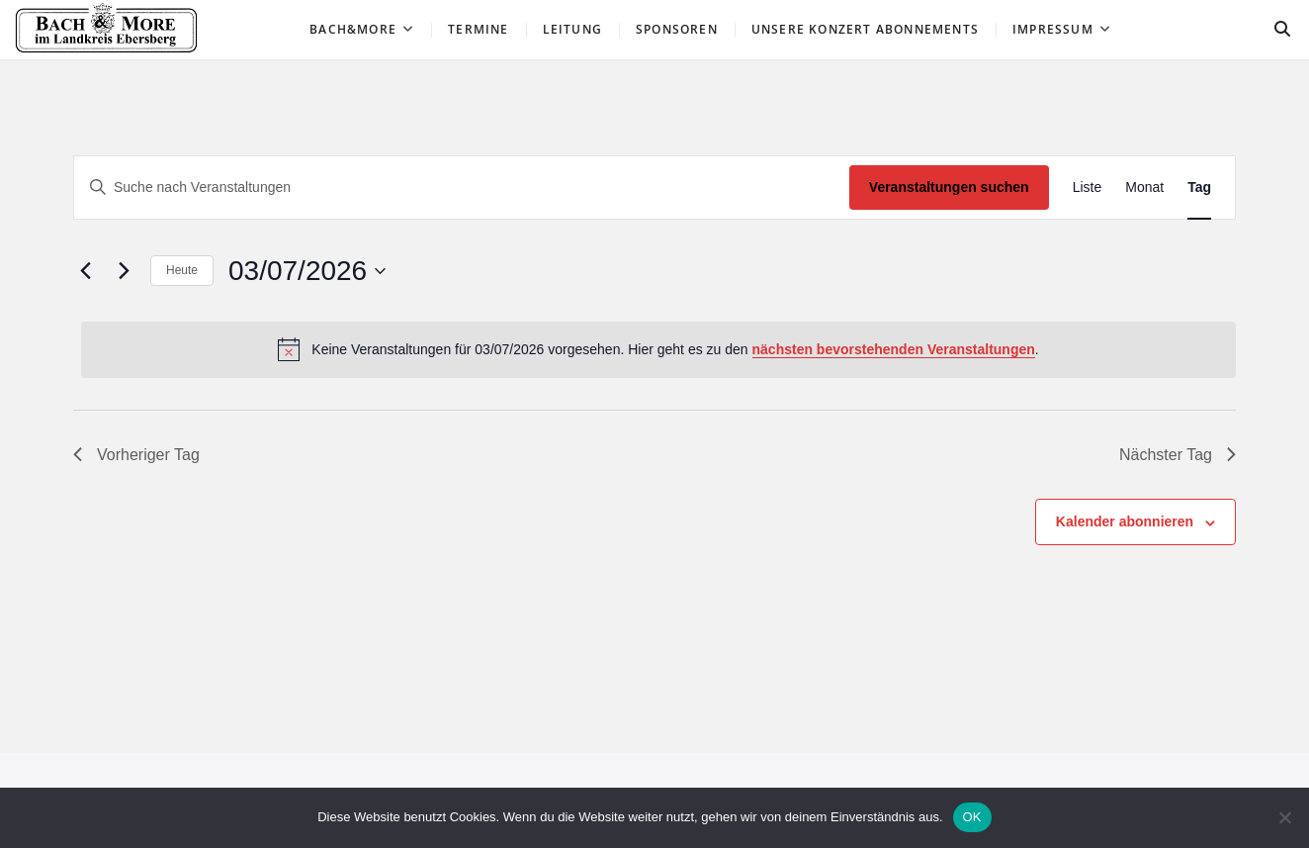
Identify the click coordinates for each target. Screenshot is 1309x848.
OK (972, 816)
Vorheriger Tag (136, 454)
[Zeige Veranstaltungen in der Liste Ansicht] (1087, 187)
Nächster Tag (1177, 454)
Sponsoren (677, 29)
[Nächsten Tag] (123, 271)
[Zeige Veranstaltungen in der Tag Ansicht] (1199, 187)
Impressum (1052, 29)
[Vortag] (85, 271)
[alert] (658, 349)
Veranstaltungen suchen (949, 187)
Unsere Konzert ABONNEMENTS (865, 29)
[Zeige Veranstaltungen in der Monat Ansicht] (1144, 187)
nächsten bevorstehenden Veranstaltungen (893, 349)
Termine (478, 29)
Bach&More (352, 29)
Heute (182, 270)
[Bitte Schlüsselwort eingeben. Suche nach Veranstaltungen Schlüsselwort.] (461, 187)
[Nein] (1284, 817)
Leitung (572, 29)
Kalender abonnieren (1124, 521)
